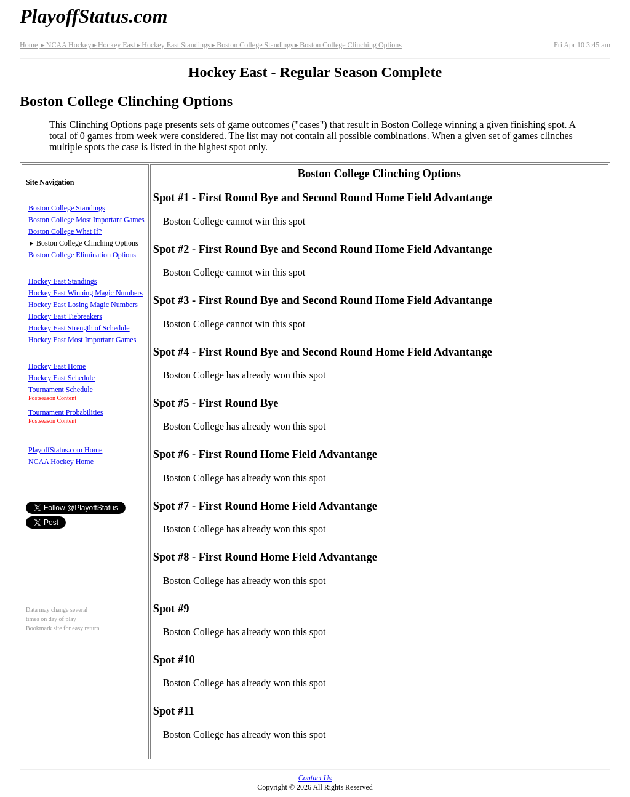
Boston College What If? (65, 231)
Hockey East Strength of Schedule (79, 328)
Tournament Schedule (60, 389)
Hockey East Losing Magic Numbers (83, 304)
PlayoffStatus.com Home (65, 450)
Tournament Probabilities (65, 412)
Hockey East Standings (172, 45)
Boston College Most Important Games (86, 219)
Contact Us (315, 778)
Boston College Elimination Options (82, 254)
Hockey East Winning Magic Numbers (85, 293)
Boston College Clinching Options (347, 45)
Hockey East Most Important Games (82, 339)
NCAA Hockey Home (61, 461)
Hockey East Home (57, 366)
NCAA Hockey (65, 45)
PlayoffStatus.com (93, 16)
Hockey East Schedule (61, 378)
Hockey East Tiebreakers (65, 316)
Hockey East (113, 45)
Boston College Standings (251, 45)
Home (29, 45)
